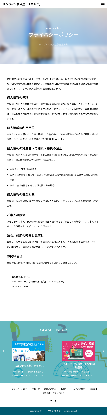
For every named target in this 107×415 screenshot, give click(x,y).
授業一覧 (36, 389)
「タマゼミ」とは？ (18, 389)
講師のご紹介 (50, 389)
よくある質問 (79, 389)
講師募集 (94, 389)
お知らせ (65, 389)
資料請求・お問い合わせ (53, 393)
